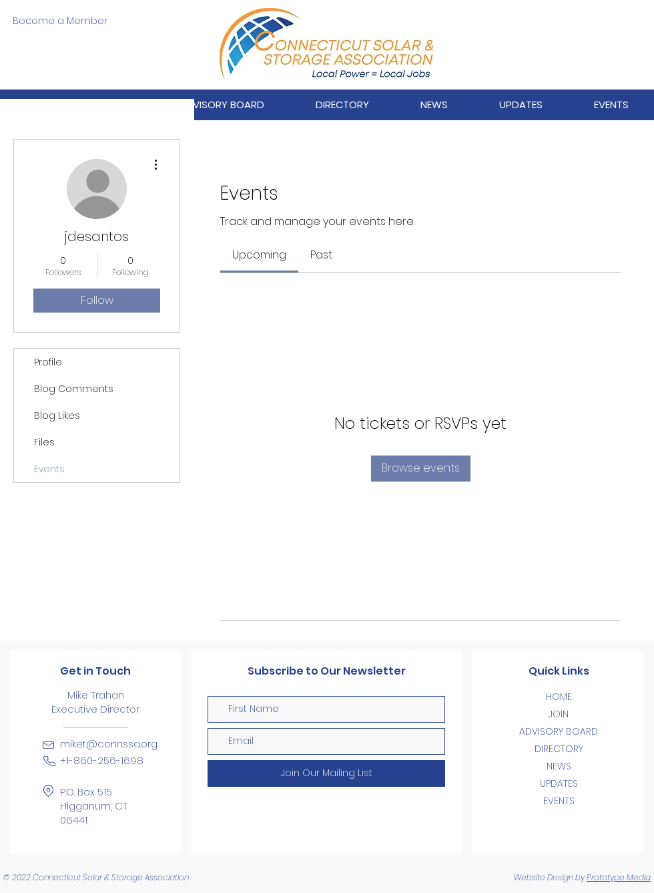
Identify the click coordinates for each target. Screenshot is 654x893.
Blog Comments (73, 388)
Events (49, 469)
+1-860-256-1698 (101, 760)
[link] (259, 254)
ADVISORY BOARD (558, 731)
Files (44, 442)
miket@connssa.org (108, 744)
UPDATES (559, 783)
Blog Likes (57, 415)
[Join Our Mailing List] (326, 773)
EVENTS (559, 801)
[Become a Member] (59, 21)
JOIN (559, 714)
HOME (559, 696)
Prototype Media (619, 877)
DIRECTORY (559, 748)
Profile (48, 362)
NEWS (559, 766)
